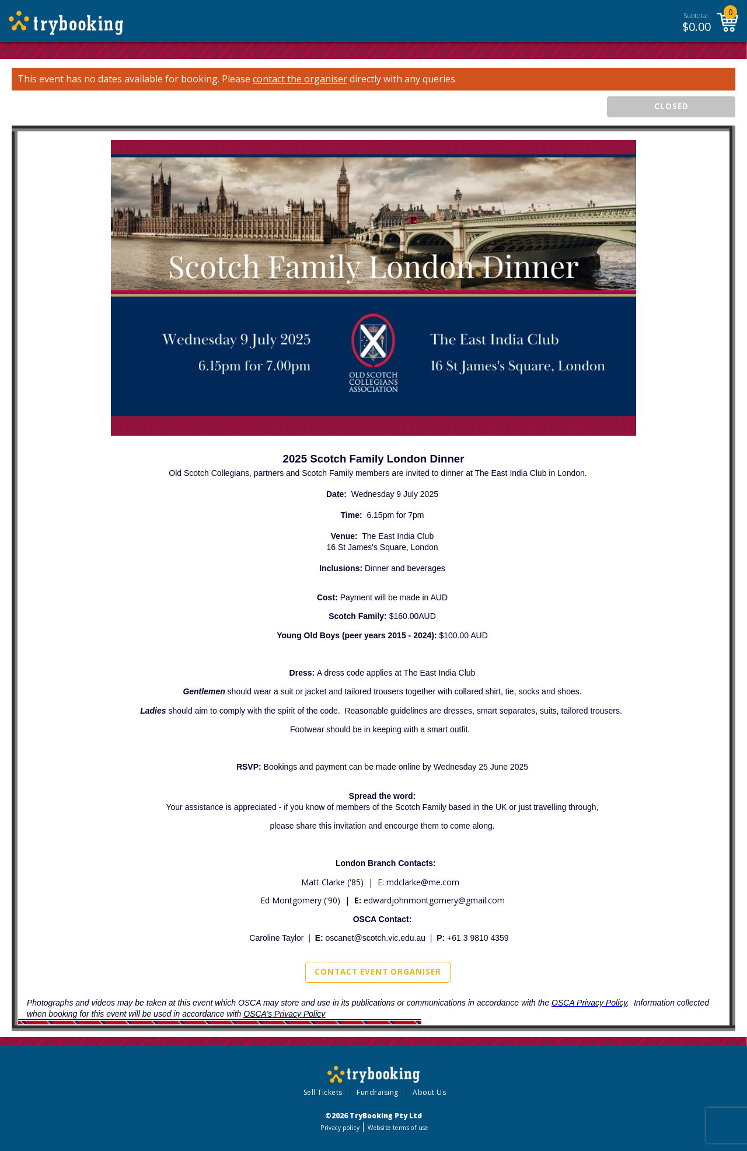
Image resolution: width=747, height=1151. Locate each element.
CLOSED (671, 106)
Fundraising (378, 1092)
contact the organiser (300, 79)
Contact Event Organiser (378, 971)
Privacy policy (339, 1128)
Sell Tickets (323, 1092)
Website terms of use (398, 1128)
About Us (429, 1092)
